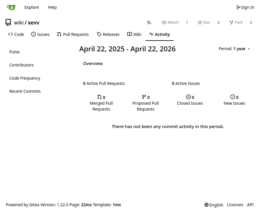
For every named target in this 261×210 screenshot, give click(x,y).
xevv (33, 22)
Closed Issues (190, 100)
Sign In (245, 7)
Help (52, 7)
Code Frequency (24, 78)
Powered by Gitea (22, 204)
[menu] (235, 48)
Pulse (14, 52)
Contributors (21, 65)
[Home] (11, 7)
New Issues (234, 100)
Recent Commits (25, 91)
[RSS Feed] (149, 22)
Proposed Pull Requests (145, 103)
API (250, 204)
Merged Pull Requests (101, 103)
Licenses (235, 204)
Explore (31, 7)
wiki (19, 22)
